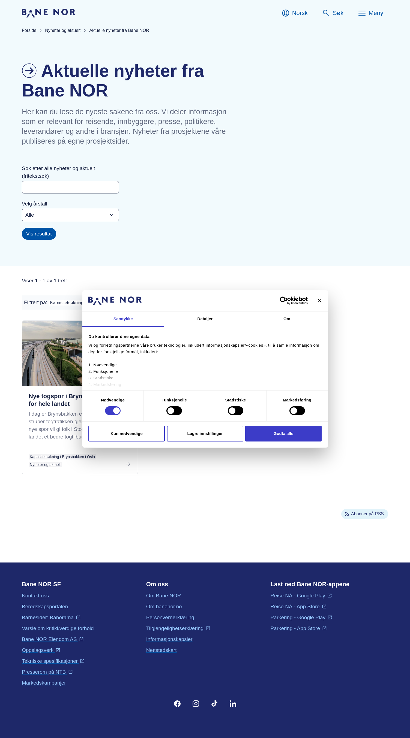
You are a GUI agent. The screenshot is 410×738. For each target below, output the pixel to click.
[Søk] (332, 13)
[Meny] (370, 13)
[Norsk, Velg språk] (294, 13)
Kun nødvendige (126, 433)
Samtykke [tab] (123, 318)
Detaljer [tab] (205, 318)
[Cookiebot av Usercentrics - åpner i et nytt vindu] (284, 301)
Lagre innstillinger (205, 433)
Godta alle (284, 433)
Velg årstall (34, 204)
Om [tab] (286, 318)
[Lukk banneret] (320, 301)
